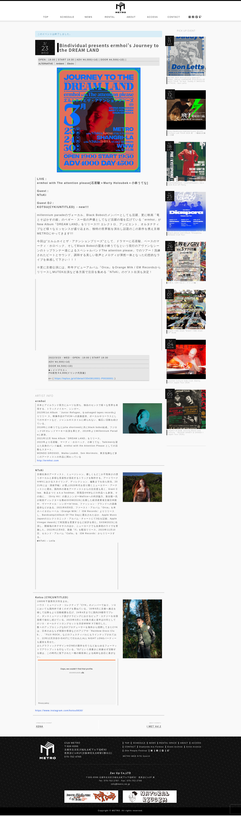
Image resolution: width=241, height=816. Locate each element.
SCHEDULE (67, 17)
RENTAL (110, 17)
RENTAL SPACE (168, 744)
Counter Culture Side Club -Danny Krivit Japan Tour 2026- (184, 382)
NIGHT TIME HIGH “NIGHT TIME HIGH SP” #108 (185, 332)
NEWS (88, 17)
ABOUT (131, 17)
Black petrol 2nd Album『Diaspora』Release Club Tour (185, 234)
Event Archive (175, 747)
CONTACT (174, 17)
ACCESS (152, 17)
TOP (46, 17)
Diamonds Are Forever (151, 747)
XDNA (39, 727)
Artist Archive (193, 747)
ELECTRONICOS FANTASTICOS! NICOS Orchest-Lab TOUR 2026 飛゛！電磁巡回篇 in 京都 (187, 133)
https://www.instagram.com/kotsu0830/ (59, 711)
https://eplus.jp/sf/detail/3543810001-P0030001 (84, 379)
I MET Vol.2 (154, 727)
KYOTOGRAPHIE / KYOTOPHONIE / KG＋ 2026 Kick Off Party (186, 184)
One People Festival (136, 751)
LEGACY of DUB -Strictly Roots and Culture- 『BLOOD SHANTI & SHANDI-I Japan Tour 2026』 (186, 432)
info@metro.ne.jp (120, 785)
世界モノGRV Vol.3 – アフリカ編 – (183, 283)
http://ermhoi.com (48, 461)
